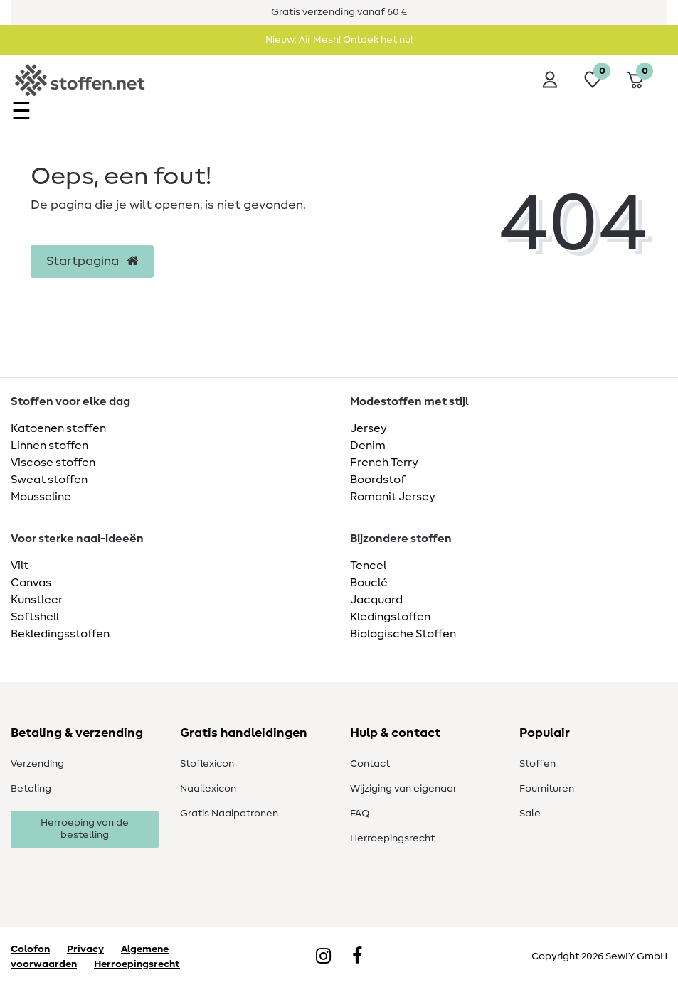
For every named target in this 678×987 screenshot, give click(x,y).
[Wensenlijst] (592, 79)
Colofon (30, 949)
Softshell (35, 616)
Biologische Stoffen (403, 634)
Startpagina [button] (92, 261)
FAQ (359, 814)
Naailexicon (208, 789)
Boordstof (378, 479)
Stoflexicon (207, 764)
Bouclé (369, 582)
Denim (368, 445)
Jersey (368, 428)
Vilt (19, 565)
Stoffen (537, 764)
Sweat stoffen (49, 479)
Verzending (37, 764)
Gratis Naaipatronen (229, 814)
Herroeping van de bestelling (85, 829)
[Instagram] (323, 957)
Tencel (368, 565)
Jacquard (376, 599)
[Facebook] (357, 957)
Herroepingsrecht (392, 838)
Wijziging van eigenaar (403, 789)
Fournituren (546, 789)
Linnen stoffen (49, 445)
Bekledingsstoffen (60, 634)
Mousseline (41, 496)
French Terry (384, 462)
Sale (530, 814)
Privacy (85, 949)
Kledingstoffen (390, 616)
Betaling (31, 789)
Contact (370, 764)
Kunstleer (37, 599)
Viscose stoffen (53, 462)
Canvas (31, 582)
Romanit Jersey (392, 496)
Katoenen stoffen (58, 428)
